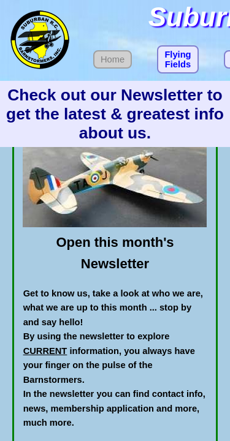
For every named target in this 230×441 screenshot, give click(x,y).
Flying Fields (177, 59)
